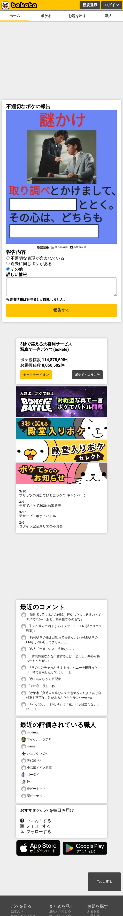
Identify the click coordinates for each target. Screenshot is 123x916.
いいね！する (35, 822)
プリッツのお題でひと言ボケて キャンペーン (61, 495)
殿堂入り (17, 911)
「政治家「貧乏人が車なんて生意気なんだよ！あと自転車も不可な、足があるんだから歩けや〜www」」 (61, 696)
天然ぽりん (31, 762)
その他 (17, 268)
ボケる (46, 16)
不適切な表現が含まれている (37, 257)
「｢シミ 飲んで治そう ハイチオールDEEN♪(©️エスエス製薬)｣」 (61, 629)
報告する (61, 312)
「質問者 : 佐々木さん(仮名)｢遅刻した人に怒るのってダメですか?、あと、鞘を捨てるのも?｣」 (61, 618)
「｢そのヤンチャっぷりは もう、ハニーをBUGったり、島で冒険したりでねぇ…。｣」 (59, 671)
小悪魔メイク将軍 (36, 769)
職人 (108, 16)
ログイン (111, 5)
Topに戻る (104, 882)
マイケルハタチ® (36, 741)
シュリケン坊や (35, 755)
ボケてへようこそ (87, 376)
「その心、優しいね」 (39, 687)
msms (28, 748)
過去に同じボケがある (31, 262)
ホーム (14, 16)
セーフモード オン (36, 376)
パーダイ (30, 776)
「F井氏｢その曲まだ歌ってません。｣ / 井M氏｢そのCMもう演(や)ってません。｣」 (59, 641)
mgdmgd (30, 734)
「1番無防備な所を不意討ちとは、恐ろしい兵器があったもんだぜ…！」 (60, 659)
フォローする (35, 827)
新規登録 (90, 5)
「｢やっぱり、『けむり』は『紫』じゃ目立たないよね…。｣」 (60, 708)
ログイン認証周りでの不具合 (61, 526)
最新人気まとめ (60, 911)
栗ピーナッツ (33, 790)
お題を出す (77, 16)
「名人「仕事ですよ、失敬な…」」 (48, 650)
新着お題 (93, 911)
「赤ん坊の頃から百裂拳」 (42, 680)
